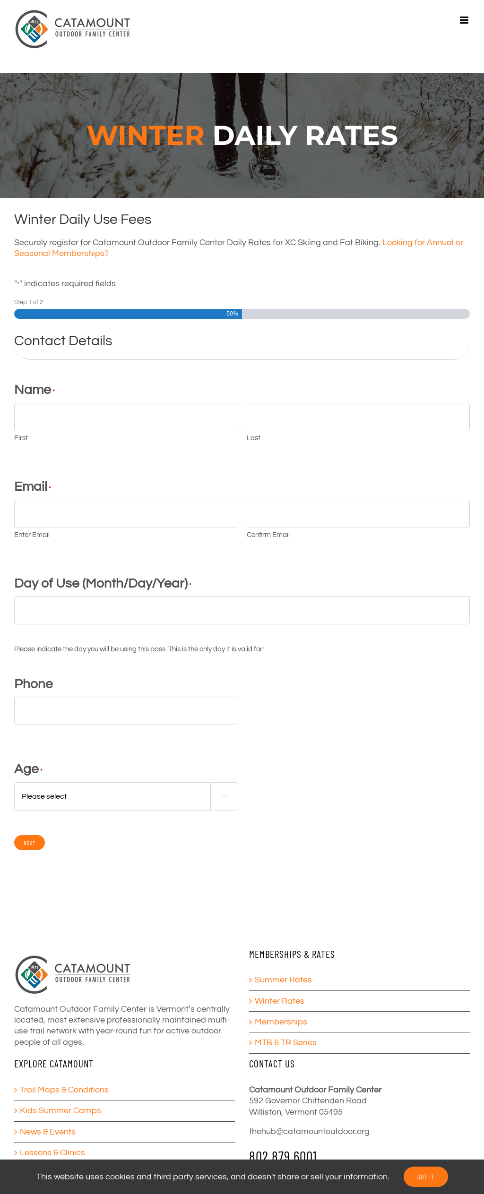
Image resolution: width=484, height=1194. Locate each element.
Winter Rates (279, 1001)
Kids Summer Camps (60, 1110)
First (21, 438)
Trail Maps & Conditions (64, 1089)
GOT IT (425, 1177)
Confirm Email (268, 534)
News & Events (48, 1131)
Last (253, 438)
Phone (33, 684)
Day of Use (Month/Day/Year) (102, 583)
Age (28, 769)
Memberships (281, 1021)
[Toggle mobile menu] (465, 20)
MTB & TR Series (286, 1042)
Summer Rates (283, 979)
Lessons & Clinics (52, 1152)
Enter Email (32, 534)
